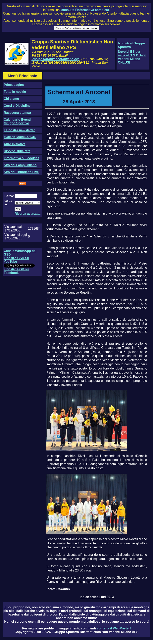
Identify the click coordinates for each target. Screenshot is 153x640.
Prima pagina (14, 84)
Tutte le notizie (15, 91)
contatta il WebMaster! (114, 628)
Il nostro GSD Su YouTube (16, 259)
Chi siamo (11, 98)
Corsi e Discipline (17, 105)
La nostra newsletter (19, 130)
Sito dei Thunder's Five (21, 172)
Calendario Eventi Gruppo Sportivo (17, 121)
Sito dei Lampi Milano (20, 165)
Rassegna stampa (17, 112)
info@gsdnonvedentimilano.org (55, 59)
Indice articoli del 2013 (97, 597)
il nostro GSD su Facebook (16, 271)
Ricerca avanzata (27, 213)
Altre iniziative (14, 144)
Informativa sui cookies (21, 158)
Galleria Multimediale (20, 137)
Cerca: (9, 196)
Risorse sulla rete (17, 151)
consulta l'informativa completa (85, 10)
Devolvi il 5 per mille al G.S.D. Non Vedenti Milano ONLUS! (132, 57)
